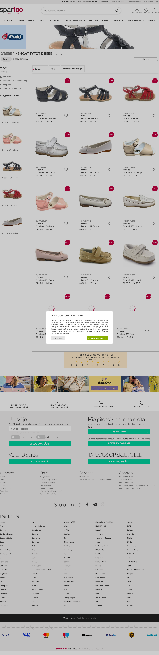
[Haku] (117, 10)
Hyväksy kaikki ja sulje (97, 338)
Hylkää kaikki (58, 338)
